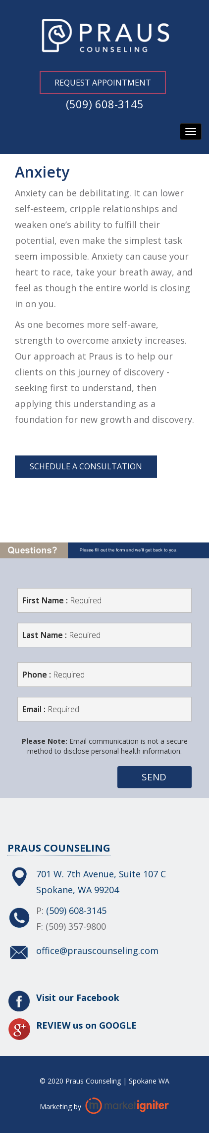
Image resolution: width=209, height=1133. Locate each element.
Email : (50, 709)
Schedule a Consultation (86, 466)
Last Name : (61, 635)
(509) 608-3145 (105, 103)
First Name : (62, 600)
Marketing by (61, 1106)
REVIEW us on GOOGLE (86, 1025)
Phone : (53, 674)
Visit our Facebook (77, 997)
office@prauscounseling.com (97, 950)
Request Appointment (102, 82)
